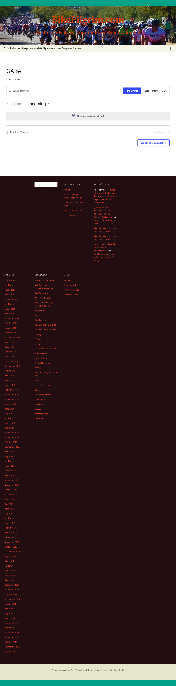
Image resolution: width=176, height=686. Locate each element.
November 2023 (12, 318)
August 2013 (10, 651)
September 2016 (12, 494)
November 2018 (12, 399)
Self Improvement (42, 394)
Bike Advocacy (41, 293)
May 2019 (9, 380)
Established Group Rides (45, 348)
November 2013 (12, 637)
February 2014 (11, 623)
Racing (37, 367)
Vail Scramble (70, 215)
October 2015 (11, 546)
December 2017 (12, 432)
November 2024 (12, 299)
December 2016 (12, 480)
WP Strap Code (117, 670)
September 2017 (12, 446)
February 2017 (11, 470)
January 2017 (11, 475)
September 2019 (12, 366)
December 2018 (12, 394)
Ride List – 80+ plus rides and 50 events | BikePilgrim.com (105, 247)
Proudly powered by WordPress (66, 670)
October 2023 (11, 323)
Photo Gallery (40, 358)
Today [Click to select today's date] (19, 104)
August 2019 (10, 370)
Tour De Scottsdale (73, 210)
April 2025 (9, 285)
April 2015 (9, 565)
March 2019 (10, 385)
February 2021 (11, 351)
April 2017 (9, 461)
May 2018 (9, 413)
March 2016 (10, 523)
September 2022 (12, 337)
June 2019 (9, 375)
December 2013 (12, 632)
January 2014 (11, 627)
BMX (36, 315)
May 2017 (9, 456)
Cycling (37, 334)
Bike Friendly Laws (42, 297)
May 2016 (9, 513)
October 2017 (11, 442)
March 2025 (10, 289)
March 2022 (10, 342)
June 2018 (9, 408)
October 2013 (11, 642)
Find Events (132, 91)
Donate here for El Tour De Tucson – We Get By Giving (104, 257)
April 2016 (9, 518)
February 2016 (11, 527)
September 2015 (12, 551)
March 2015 (10, 570)
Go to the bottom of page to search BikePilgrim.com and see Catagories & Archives (43, 48)
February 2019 (11, 389)
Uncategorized (41, 413)
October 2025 (11, 280)
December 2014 (12, 584)
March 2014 (10, 618)
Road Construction (43, 385)
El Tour (37, 343)
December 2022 (12, 332)
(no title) (68, 189)
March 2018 (10, 423)
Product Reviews (42, 362)
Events (9, 79)
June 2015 (9, 561)
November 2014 (12, 589)
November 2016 (12, 485)
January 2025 (11, 294)
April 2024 (9, 304)
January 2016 (11, 532)
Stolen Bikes (40, 399)
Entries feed (70, 285)
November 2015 (12, 542)
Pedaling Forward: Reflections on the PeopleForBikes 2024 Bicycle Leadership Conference (105, 196)
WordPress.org (71, 294)
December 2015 (12, 537)
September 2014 (12, 599)
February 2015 (11, 575)
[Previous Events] (7, 104)
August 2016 (10, 499)
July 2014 (9, 608)
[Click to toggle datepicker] (38, 104)
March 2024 (10, 308)
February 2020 (11, 361)
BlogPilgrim (39, 310)
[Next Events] (11, 104)
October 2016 (11, 489)
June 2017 (9, 451)
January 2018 (11, 427)
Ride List (38, 380)
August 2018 (10, 404)
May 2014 (9, 613)
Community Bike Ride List (45, 329)
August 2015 (10, 556)
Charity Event (40, 320)
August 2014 (10, 603)
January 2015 (11, 580)
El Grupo (38, 339)
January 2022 (11, 347)
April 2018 (9, 418)
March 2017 (10, 465)
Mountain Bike (40, 353)
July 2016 (9, 504)
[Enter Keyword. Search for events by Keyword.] (65, 91)
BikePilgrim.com (101, 228)
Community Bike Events (45, 324)
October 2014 (11, 594)
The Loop (38, 404)
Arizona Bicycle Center (44, 280)
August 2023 (10, 327)
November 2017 (12, 437)
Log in (67, 280)
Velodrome (39, 418)
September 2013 (12, 646)
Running (38, 390)
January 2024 (11, 313)
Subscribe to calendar (152, 143)
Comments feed (71, 289)
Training (38, 409)
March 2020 (10, 356)
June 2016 (9, 508)
